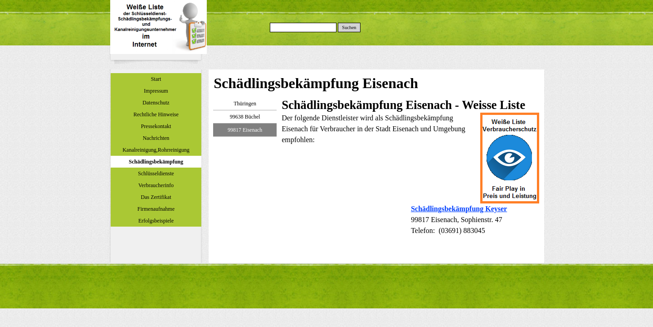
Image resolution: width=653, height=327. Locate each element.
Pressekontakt (156, 126)
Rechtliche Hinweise (156, 114)
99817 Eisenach (245, 130)
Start (156, 79)
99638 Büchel (245, 117)
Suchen (349, 27)
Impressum (156, 91)
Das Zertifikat (156, 197)
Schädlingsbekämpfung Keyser (459, 209)
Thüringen (245, 103)
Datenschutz (155, 102)
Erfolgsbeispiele (156, 221)
